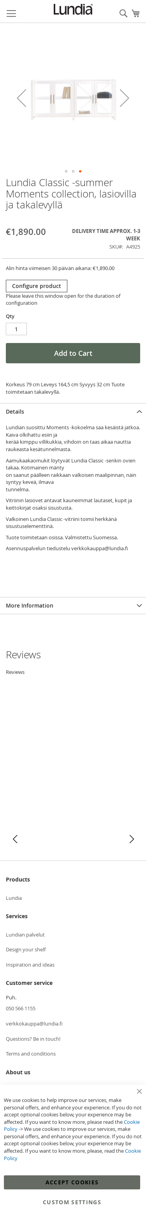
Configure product (36, 286)
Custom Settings (72, 1202)
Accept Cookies (72, 1182)
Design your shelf (26, 949)
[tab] (73, 411)
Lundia (14, 897)
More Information (29, 605)
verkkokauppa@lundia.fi (34, 1023)
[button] (21, 98)
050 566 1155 (20, 1008)
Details (15, 411)
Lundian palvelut (25, 934)
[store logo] (73, 9)
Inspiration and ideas (30, 964)
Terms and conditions (31, 1053)
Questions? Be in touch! (33, 1038)
